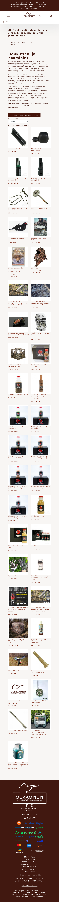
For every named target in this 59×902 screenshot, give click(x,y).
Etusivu (12, 42)
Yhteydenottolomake (18, 6)
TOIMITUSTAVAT (29, 808)
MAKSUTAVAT (29, 818)
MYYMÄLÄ (29, 857)
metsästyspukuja (15, 83)
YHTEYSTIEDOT (29, 886)
